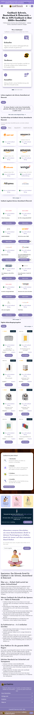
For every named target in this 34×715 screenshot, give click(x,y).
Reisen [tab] (9, 128)
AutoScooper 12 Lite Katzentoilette (25, 408)
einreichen (27, 548)
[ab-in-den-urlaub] (25, 187)
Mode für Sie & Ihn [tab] (27, 128)
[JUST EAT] (9, 138)
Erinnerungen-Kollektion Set (25, 437)
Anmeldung (12, 522)
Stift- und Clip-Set (8, 378)
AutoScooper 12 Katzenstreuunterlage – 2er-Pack (8, 350)
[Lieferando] (9, 171)
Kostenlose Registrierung (9, 487)
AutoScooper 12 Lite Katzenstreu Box (25, 379)
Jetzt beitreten (27, 522)
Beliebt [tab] (3, 128)
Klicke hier (26, 3)
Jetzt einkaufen (9, 355)
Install (31, 713)
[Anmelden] (32, 6)
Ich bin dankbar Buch (9, 437)
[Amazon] (25, 138)
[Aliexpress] (9, 187)
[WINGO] (25, 171)
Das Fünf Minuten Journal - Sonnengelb (25, 349)
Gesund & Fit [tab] (17, 128)
